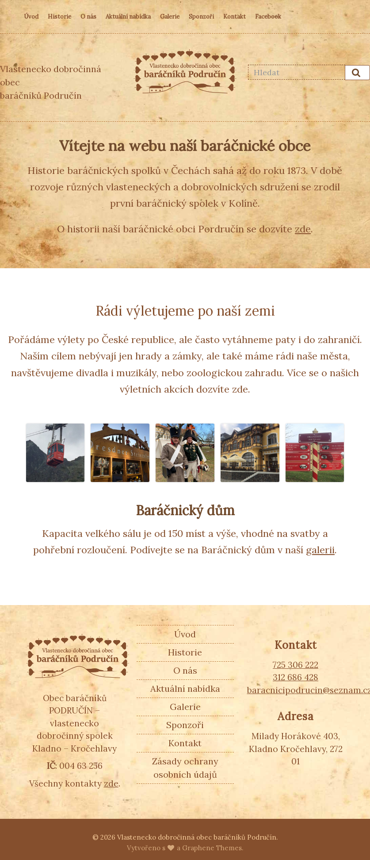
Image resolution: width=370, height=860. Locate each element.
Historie (59, 16)
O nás (88, 16)
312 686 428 (295, 677)
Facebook (268, 16)
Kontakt (234, 16)
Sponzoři (201, 16)
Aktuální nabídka (128, 16)
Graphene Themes (212, 848)
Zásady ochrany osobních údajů (185, 768)
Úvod (31, 16)
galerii (320, 550)
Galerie (169, 16)
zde (303, 229)
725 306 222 (295, 664)
